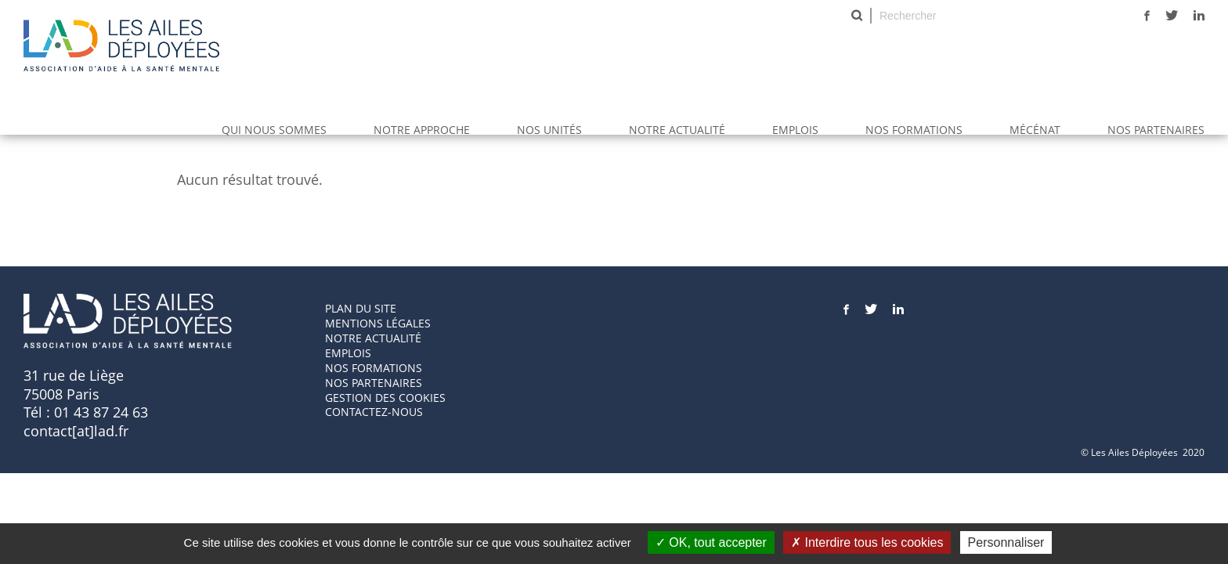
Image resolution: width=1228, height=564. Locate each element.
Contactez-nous (374, 411)
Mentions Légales (378, 323)
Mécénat (1034, 129)
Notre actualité (677, 129)
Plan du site (360, 308)
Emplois (795, 129)
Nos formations (373, 367)
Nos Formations (914, 129)
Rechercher (856, 16)
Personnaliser (1006, 542)
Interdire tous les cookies (867, 542)
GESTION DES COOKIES (385, 397)
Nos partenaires (1156, 129)
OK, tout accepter (711, 542)
